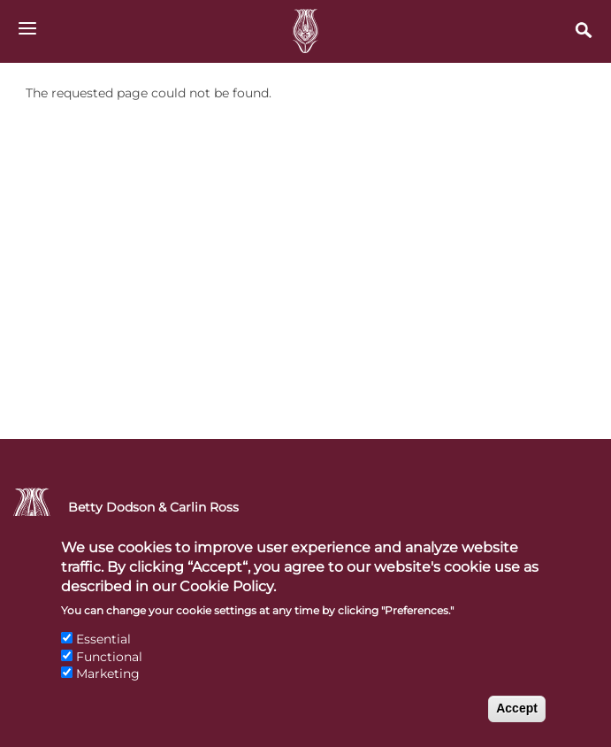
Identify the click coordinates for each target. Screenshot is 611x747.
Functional (109, 668)
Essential (103, 650)
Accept (517, 719)
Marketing (108, 685)
